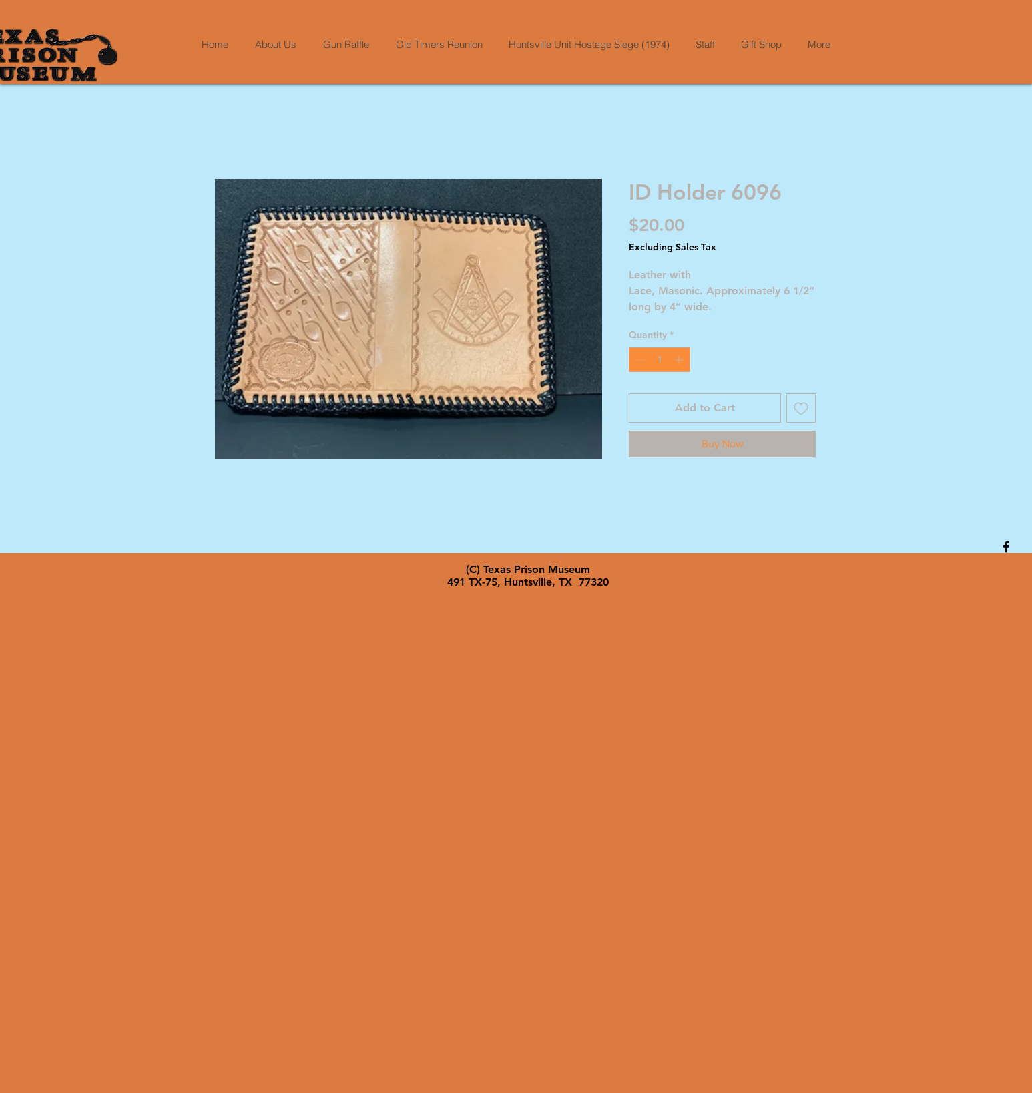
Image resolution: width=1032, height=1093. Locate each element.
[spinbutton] (660, 359)
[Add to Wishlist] (801, 408)
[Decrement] (639, 359)
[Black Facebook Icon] (1006, 546)
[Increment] (680, 359)
